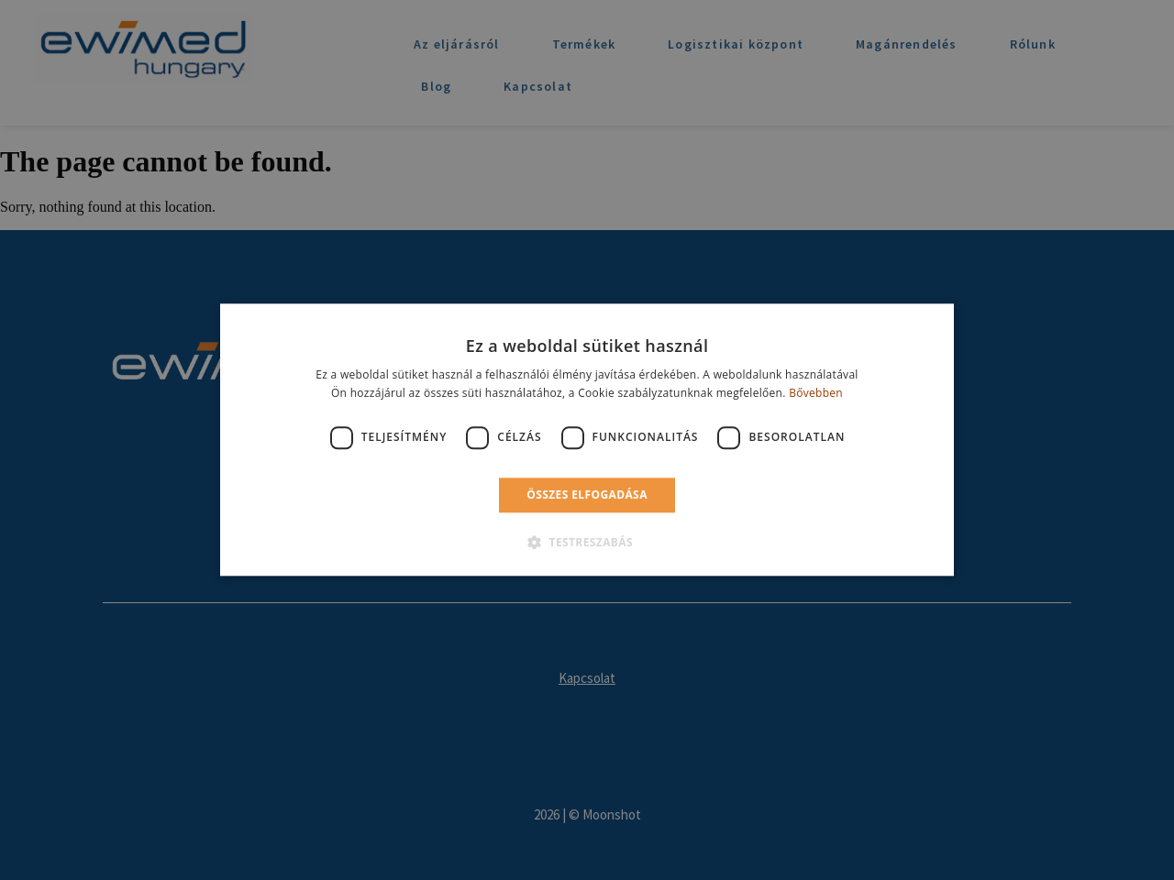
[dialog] (587, 439)
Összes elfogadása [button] (587, 494)
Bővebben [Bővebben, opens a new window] (816, 394)
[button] (587, 543)
